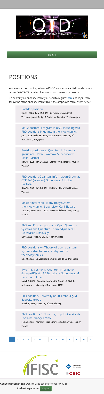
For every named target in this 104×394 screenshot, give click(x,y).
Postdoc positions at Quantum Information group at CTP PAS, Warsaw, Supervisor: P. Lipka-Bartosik (48, 154)
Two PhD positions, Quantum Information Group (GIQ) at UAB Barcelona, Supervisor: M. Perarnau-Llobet (50, 273)
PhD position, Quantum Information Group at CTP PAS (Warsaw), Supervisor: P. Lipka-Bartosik (50, 180)
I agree (46, 388)
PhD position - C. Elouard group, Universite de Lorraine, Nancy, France (50, 316)
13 (84, 339)
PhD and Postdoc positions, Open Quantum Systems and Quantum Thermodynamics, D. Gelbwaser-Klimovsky (49, 229)
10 (63, 339)
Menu (52, 55)
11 (70, 339)
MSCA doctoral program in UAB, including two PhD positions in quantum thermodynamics (50, 129)
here (70, 98)
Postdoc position (32, 109)
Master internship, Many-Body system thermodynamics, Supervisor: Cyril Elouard (48, 204)
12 (77, 339)
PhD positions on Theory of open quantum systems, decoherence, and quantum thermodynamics (49, 251)
